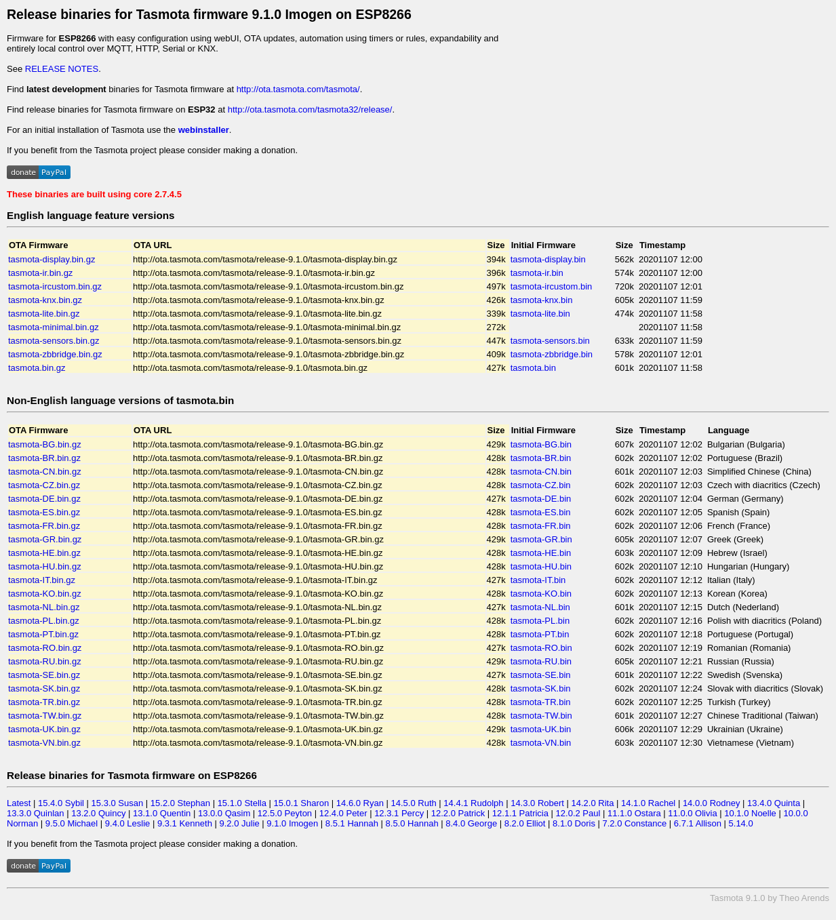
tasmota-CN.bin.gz (44, 471)
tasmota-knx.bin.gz (45, 300)
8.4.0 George (471, 823)
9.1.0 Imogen (292, 823)
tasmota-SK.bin (541, 688)
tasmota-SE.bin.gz (44, 675)
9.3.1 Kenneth (184, 823)
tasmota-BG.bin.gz (44, 444)
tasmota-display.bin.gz (51, 259)
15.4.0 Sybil (61, 803)
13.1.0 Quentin (162, 813)
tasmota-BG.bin (541, 444)
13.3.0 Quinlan (35, 813)
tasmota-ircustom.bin (552, 286)
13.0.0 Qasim (224, 813)
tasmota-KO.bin (541, 593)
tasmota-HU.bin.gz (44, 566)
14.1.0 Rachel (648, 803)
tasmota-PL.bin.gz (43, 621)
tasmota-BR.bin (541, 458)
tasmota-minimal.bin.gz (53, 327)
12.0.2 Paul (578, 813)
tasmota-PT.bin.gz (43, 634)
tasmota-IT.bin (538, 580)
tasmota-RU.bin (541, 661)
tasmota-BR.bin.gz (44, 458)
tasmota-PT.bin (540, 634)
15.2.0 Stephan (180, 803)
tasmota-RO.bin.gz (44, 648)
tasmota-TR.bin (541, 702)
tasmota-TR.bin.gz (44, 702)
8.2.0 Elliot (525, 823)
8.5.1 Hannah (351, 823)
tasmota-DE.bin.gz (44, 499)
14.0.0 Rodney (711, 803)
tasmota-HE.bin (541, 553)
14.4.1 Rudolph (473, 803)
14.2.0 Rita (593, 803)
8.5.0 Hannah (412, 823)
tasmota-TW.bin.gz (44, 716)
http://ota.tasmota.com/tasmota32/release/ (310, 109)
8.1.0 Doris (574, 823)
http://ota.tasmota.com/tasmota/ (298, 89)
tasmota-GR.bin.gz (44, 539)
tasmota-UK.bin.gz (44, 729)
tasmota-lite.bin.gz (44, 313)
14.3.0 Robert (537, 803)
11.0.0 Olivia (692, 813)
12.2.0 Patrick (458, 813)
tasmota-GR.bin (541, 539)
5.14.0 (741, 823)
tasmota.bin (533, 368)
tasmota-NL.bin (540, 607)
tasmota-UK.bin (541, 729)
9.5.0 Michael (71, 823)
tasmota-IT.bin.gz (41, 580)
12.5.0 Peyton (285, 813)
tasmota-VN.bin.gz (44, 743)
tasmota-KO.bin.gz (44, 593)
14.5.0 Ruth (414, 803)
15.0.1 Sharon (302, 803)
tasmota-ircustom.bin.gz (55, 286)
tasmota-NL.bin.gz (44, 607)
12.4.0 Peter (343, 813)
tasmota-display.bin (548, 259)
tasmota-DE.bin (541, 499)
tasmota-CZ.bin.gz (44, 485)
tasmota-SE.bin (541, 675)
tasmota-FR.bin (541, 526)
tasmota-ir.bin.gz (40, 273)
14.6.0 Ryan (360, 803)
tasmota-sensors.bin (550, 341)
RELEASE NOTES (61, 69)
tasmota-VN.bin (541, 743)
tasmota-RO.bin (541, 648)
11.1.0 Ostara (634, 813)
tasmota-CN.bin (541, 471)
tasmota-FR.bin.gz (44, 526)
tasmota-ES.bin (541, 512)
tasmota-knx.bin (542, 300)
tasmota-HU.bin (541, 566)
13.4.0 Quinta (773, 803)
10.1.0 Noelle (750, 813)
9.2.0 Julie (239, 823)
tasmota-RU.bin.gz (44, 661)
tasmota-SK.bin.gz (44, 688)
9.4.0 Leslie (128, 823)
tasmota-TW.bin (541, 716)
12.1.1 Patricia (520, 813)
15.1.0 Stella (242, 803)
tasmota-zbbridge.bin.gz (55, 354)
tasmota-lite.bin (540, 313)
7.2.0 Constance (635, 823)
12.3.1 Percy (399, 813)
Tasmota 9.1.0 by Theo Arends (769, 898)
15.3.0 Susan (118, 803)
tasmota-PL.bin (540, 621)
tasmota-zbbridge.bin (552, 354)
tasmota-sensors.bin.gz (53, 341)
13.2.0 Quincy (98, 813)
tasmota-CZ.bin (541, 485)
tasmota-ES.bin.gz (44, 512)
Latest (19, 803)
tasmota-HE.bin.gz (44, 553)
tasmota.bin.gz (37, 368)
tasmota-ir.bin (537, 273)
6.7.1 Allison (697, 823)
